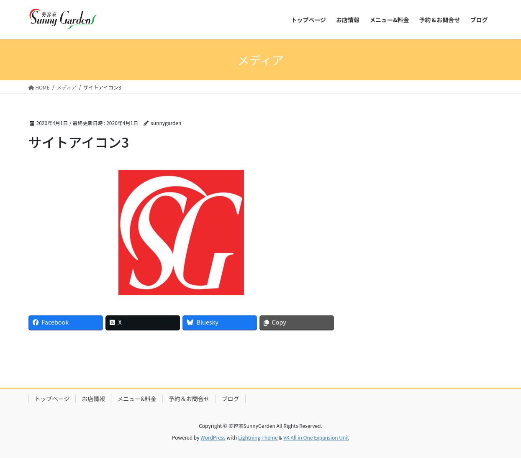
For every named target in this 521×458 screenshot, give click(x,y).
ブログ (230, 398)
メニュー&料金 (137, 398)
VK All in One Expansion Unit (316, 437)
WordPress (213, 437)
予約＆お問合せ (189, 398)
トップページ (52, 398)
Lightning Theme (258, 437)
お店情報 (93, 398)
